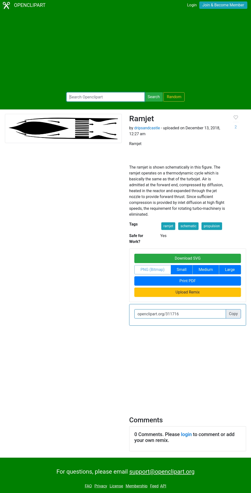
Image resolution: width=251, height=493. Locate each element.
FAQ (88, 486)
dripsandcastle (147, 128)
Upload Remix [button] (188, 292)
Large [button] (230, 269)
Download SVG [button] (188, 258)
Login (192, 5)
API (163, 486)
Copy (233, 313)
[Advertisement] (125, 51)
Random (174, 96)
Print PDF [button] (187, 281)
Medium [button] (206, 269)
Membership (136, 486)
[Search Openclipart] (105, 97)
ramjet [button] (168, 226)
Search (154, 96)
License (116, 486)
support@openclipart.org (161, 471)
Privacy (100, 486)
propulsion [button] (212, 226)
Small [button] (182, 269)
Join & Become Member (223, 5)
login (186, 434)
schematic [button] (188, 226)
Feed (154, 486)
